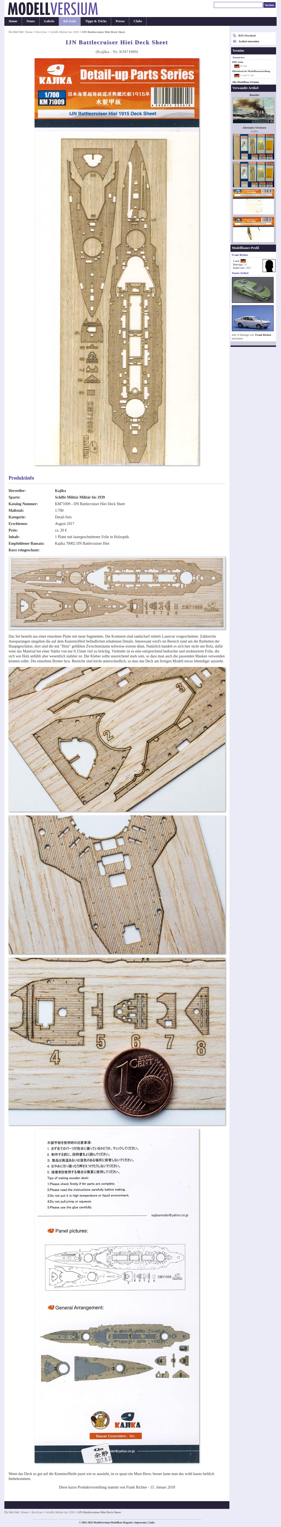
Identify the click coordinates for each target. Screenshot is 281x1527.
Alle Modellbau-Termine (245, 82)
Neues (30, 21)
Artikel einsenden (248, 41)
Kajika (60, 491)
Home (13, 21)
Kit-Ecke (69, 21)
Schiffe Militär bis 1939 (64, 32)
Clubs (138, 21)
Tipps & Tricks (95, 21)
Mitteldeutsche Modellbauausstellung (251, 71)
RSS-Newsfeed (246, 35)
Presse (120, 21)
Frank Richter (263, 334)
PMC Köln (237, 62)
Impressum (140, 1522)
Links (151, 1522)
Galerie (49, 21)
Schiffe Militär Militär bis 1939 (80, 497)
